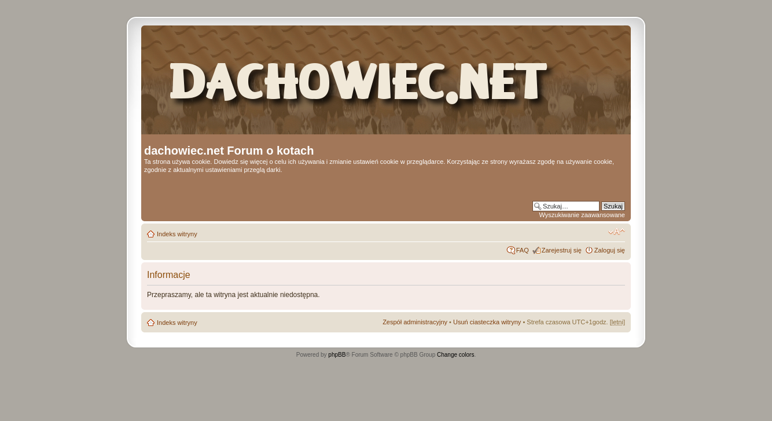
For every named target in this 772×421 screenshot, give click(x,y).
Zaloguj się (609, 250)
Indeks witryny (177, 233)
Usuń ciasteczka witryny (487, 322)
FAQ (522, 250)
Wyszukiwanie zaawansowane (582, 214)
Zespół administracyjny (415, 322)
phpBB (336, 355)
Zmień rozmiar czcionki (616, 231)
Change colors (455, 355)
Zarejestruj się (562, 250)
